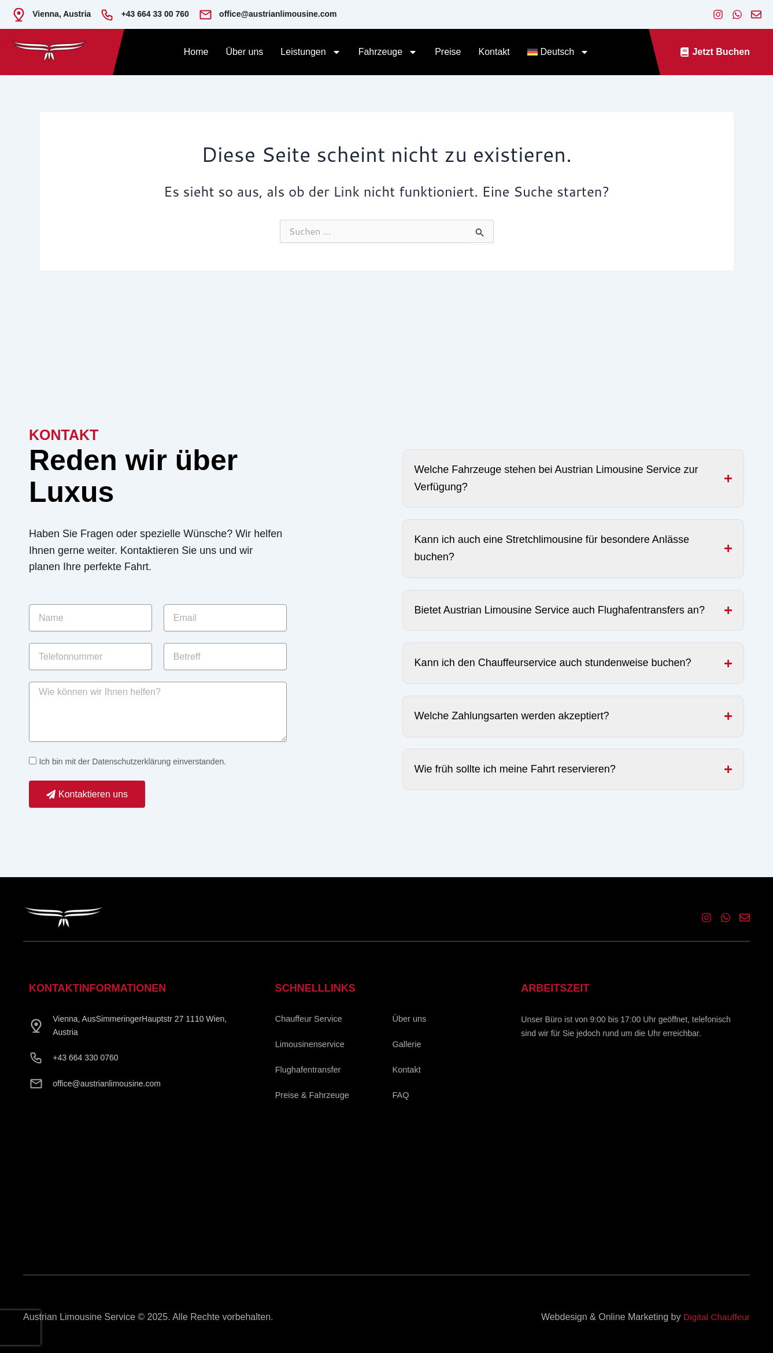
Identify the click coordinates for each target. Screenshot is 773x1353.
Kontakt (493, 52)
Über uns (244, 52)
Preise (448, 52)
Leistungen (310, 52)
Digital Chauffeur (715, 1317)
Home (196, 52)
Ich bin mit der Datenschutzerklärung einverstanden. (132, 765)
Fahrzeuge (388, 52)
